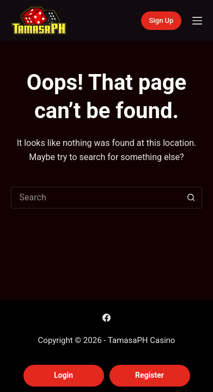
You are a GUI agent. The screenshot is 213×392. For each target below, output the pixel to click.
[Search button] (191, 198)
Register (149, 375)
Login (63, 375)
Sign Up (161, 20)
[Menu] (197, 21)
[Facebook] (106, 318)
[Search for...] (96, 198)
